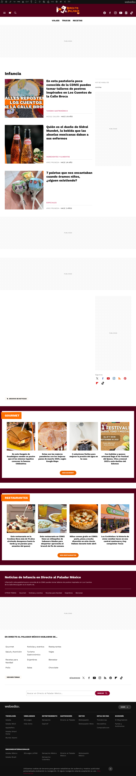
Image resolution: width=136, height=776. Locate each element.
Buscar (15, 13)
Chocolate (53, 667)
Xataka (8, 720)
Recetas (77, 20)
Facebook (110, 13)
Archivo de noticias (18, 399)
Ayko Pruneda (52, 162)
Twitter (97, 378)
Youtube (121, 13)
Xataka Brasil (11, 757)
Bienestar (79, 593)
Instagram (115, 13)
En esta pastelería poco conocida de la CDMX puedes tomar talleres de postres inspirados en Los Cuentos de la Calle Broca (69, 88)
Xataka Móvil (11, 724)
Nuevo (10, 13)
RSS (119, 378)
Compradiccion (103, 728)
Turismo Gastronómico (57, 111)
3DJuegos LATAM (30, 753)
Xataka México (11, 753)
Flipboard (97, 383)
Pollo (8, 667)
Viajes (55, 20)
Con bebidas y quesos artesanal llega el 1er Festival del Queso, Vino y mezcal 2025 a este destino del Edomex (115, 459)
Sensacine (46, 720)
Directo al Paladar (67, 720)
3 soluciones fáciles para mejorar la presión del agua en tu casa (84, 456)
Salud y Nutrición (14, 652)
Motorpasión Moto (86, 724)
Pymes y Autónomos (119, 725)
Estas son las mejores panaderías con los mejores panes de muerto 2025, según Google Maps (52, 457)
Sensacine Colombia (46, 758)
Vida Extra (28, 724)
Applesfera (10, 728)
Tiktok (131, 13)
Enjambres (69, 593)
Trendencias (102, 720)
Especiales (51, 203)
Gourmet (12, 415)
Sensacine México (49, 753)
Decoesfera (101, 724)
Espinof (45, 724)
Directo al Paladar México (67, 754)
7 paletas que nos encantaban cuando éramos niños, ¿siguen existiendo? (69, 176)
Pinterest (104, 13)
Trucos (66, 20)
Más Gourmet (68, 473)
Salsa (29, 667)
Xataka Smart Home (11, 732)
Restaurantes (16, 498)
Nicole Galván (52, 116)
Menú (4, 13)
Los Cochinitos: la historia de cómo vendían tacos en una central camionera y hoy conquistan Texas (115, 540)
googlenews (126, 13)
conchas (98, 87)
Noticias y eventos (36, 593)
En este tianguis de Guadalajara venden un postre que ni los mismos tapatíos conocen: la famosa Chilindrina (21, 459)
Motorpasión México (84, 754)
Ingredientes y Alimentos (58, 157)
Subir (123, 707)
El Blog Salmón (121, 720)
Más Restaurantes (68, 555)
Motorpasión (84, 720)
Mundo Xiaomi (11, 738)
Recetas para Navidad (54, 593)
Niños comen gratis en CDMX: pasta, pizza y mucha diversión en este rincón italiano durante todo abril (84, 540)
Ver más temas (13, 677)
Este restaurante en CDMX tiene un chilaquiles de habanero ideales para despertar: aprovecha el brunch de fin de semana (52, 541)
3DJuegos (28, 720)
